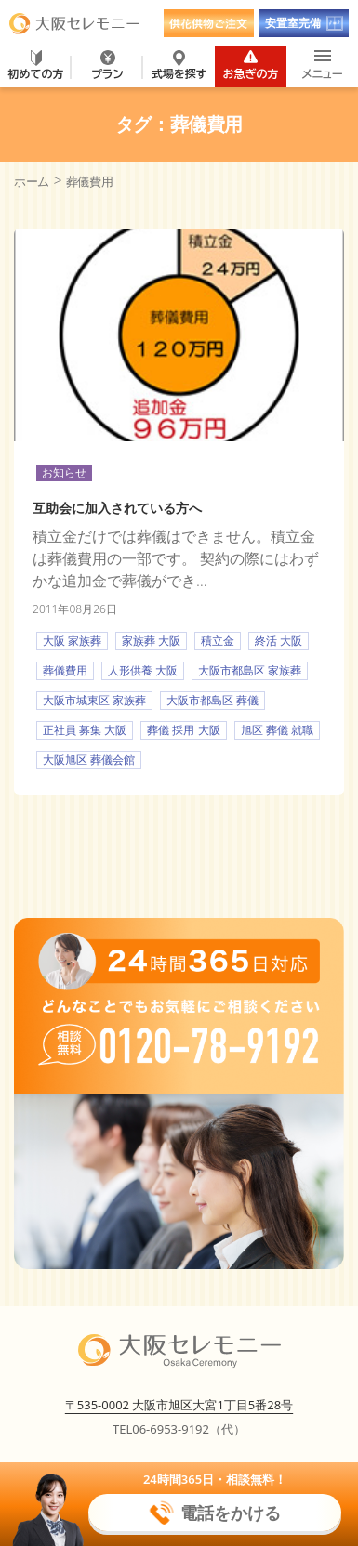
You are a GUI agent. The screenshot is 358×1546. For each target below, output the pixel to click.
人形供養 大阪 (143, 670)
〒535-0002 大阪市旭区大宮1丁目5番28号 (179, 1404)
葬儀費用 (65, 670)
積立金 (217, 641)
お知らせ (64, 472)
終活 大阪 (278, 641)
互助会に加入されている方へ (117, 508)
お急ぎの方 (251, 65)
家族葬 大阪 (151, 641)
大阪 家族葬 (72, 641)
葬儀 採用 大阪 (183, 730)
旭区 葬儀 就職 (277, 730)
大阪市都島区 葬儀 (212, 700)
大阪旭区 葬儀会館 (89, 759)
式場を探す (179, 65)
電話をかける (215, 1513)
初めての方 (36, 65)
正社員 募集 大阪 (84, 730)
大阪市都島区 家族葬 (249, 670)
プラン (107, 65)
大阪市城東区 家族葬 (94, 700)
